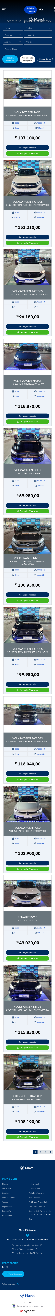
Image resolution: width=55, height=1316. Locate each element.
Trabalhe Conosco (36, 1193)
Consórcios (7, 1215)
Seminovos (7, 1188)
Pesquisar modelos (10, 59)
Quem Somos (34, 1188)
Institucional (34, 1184)
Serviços (5, 1202)
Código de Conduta (37, 1206)
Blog (30, 1219)
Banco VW (6, 1211)
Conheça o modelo (27, 147)
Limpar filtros (45, 59)
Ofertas (5, 1193)
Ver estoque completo (27, 59)
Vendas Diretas (8, 1197)
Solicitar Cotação (31, 9)
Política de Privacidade (38, 1202)
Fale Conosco (34, 1197)
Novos (5, 1184)
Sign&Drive (7, 1206)
